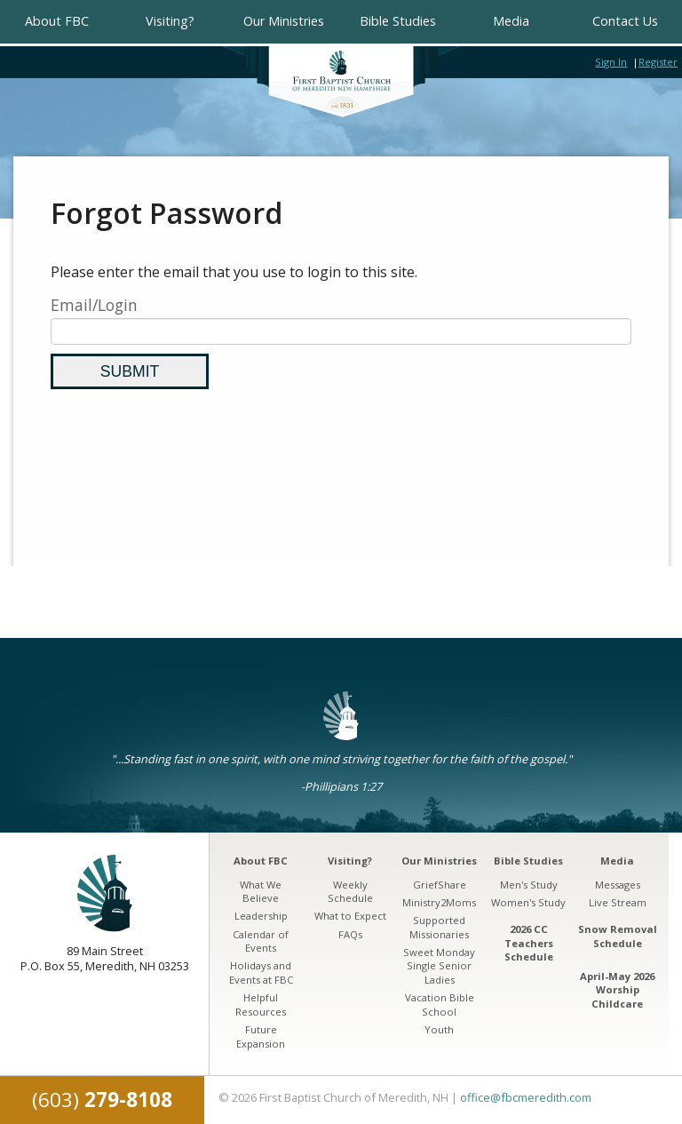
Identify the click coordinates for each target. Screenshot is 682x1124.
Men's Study (529, 884)
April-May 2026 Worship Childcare (617, 989)
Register (658, 61)
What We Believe (261, 891)
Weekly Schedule (350, 891)
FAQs (350, 934)
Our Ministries (283, 20)
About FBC (57, 20)
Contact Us (625, 20)
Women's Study (528, 902)
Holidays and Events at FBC (261, 972)
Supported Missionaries (439, 927)
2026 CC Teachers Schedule (528, 942)
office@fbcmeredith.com (525, 1097)
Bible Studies (398, 20)
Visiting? (170, 20)
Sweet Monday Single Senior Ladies (439, 965)
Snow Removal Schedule (617, 936)
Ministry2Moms (439, 902)
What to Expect (350, 915)
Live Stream (617, 902)
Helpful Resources (260, 1004)
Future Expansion (260, 1036)
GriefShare (439, 884)
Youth (439, 1029)
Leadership (261, 915)
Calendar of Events (261, 941)
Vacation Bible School (439, 1004)
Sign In (611, 61)
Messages (617, 884)
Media (511, 20)
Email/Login (94, 305)
